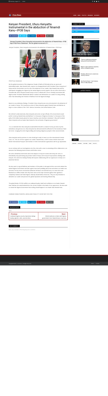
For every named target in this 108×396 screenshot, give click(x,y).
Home (23, 1)
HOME (74, 15)
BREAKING (90, 15)
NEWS (79, 15)
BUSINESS (96, 15)
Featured (85, 143)
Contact (97, 263)
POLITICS (84, 15)
